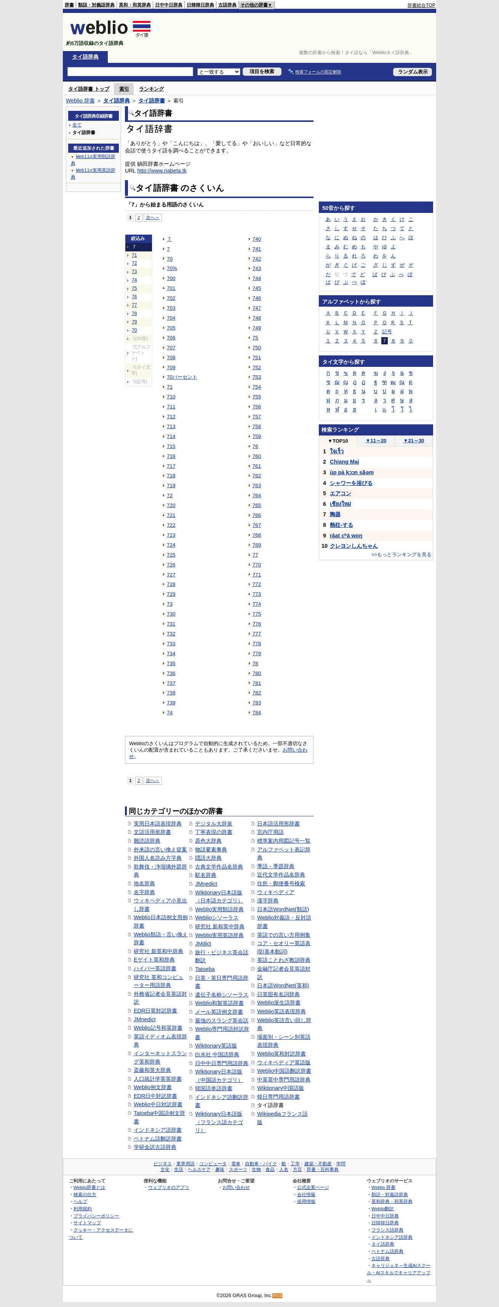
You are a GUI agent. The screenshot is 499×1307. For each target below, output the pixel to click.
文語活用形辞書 (152, 832)
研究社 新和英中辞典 (220, 926)
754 (257, 387)
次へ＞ (153, 217)
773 (257, 594)
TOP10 (338, 441)
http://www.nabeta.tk (162, 171)
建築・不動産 (318, 1163)
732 (171, 634)
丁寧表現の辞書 (213, 832)
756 (257, 407)
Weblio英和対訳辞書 (281, 1054)
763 (257, 485)
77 (134, 305)
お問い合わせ (236, 1187)
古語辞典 (227, 5)
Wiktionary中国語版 (280, 1088)
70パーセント (182, 377)
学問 (340, 1163)
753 (257, 377)
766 (257, 515)
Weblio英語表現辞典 (281, 1011)
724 (171, 545)
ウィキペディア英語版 (283, 1062)
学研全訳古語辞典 (155, 1147)
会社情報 (306, 1194)
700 (171, 278)
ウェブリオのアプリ (168, 1187)
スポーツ (238, 1169)
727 (171, 575)
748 (257, 318)
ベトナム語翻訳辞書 (158, 1139)
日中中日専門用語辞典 (221, 1063)
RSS (277, 1296)
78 (134, 313)
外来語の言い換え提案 (160, 849)
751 (257, 357)
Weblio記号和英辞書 (158, 1028)
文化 (165, 1169)
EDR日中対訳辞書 (155, 1096)
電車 (235, 1163)
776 (257, 624)
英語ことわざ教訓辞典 (283, 960)
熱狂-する (341, 525)
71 (134, 255)
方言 (297, 1169)
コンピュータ (213, 1163)
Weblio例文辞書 (153, 1087)
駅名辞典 (205, 875)
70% (172, 268)
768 (257, 535)
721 (171, 515)
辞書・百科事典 (323, 1169)
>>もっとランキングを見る (401, 554)
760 (257, 456)
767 (257, 525)
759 (257, 436)
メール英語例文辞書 (219, 1012)
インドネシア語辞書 (158, 1130)
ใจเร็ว (337, 451)
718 (171, 475)
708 (171, 357)
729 (171, 594)
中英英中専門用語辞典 (283, 1080)
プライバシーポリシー (96, 1215)
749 (257, 328)
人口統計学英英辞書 (158, 1079)
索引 (124, 89)
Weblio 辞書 (80, 101)
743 (257, 268)
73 (134, 271)
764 (257, 495)
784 (257, 712)
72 (134, 263)
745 (257, 288)
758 (257, 426)
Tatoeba (204, 969)
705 (171, 328)
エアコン (340, 493)
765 (257, 505)
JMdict (203, 944)
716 (171, 456)
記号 (387, 331)
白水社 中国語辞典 (217, 1054)
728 (171, 584)
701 (171, 288)
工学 (295, 1163)
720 (171, 505)
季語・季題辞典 (275, 866)
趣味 (219, 1169)
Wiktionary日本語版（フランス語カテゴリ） (219, 1122)
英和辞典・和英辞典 (392, 1201)
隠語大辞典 (208, 858)
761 (257, 466)
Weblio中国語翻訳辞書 (284, 1071)
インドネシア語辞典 (392, 1237)
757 (257, 416)
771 (257, 575)
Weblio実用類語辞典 (219, 909)
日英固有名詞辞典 (278, 994)
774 (257, 604)
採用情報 (306, 1201)
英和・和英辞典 (135, 5)
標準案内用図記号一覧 (283, 841)
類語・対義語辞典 (96, 5)
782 (257, 693)
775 (257, 614)
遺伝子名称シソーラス (221, 995)
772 (257, 584)
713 (171, 426)
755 (257, 397)
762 (257, 475)
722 (171, 525)
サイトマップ (87, 1222)
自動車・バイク (261, 1163)
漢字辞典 (267, 900)
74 (134, 280)
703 (171, 308)
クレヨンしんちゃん (354, 546)
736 (171, 673)
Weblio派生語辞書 (279, 1003)
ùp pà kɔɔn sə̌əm (352, 472)
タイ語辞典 (85, 57)
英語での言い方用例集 (283, 935)
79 (134, 322)
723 (171, 535)
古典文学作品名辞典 (219, 867)
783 (257, 702)
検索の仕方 (85, 1194)
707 (171, 347)
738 (171, 693)
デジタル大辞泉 (213, 824)
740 (257, 239)
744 (257, 278)
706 (171, 338)
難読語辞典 (147, 841)
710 (171, 397)
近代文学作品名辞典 (281, 875)
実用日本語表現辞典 (158, 824)
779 (257, 653)
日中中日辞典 (168, 5)
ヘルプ (80, 1201)
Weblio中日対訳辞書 (158, 1104)
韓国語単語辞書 (213, 1088)
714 (171, 436)
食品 (270, 1169)
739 (171, 702)
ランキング (151, 89)
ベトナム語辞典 (387, 1251)
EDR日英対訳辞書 (155, 1011)
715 (171, 446)
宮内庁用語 (270, 832)
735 (171, 663)
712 (171, 416)
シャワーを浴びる (351, 483)
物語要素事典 (211, 849)
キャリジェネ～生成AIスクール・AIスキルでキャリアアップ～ (398, 1272)
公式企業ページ (313, 1187)
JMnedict (145, 1019)
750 (257, 347)
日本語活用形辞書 (278, 824)
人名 (283, 1169)
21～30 (413, 440)
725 (171, 555)
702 (171, 298)
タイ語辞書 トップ (88, 89)
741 (257, 249)
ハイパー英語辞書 (155, 968)
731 (171, 624)
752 (257, 367)
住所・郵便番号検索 (281, 883)
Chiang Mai (344, 462)
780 (257, 673)
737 (171, 683)
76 (134, 296)
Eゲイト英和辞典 (154, 960)
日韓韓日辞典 (200, 5)
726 (171, 565)
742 (257, 259)
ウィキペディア (275, 892)
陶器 (335, 514)
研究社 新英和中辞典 (158, 951)
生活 (178, 1169)
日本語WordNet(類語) (283, 909)
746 (257, 298)
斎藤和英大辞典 (152, 1070)
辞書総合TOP (421, 5)
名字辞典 (144, 892)
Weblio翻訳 (382, 1208)
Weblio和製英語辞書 (219, 1003)
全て (77, 125)
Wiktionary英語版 (216, 1046)
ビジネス (163, 1163)
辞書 (69, 5)
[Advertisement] (296, 32)
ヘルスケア (199, 1169)
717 (171, 466)
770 (257, 565)
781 (257, 683)
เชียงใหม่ (340, 504)
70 (134, 330)
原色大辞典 (208, 841)
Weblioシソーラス (216, 918)
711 (171, 407)
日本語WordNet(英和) (283, 985)
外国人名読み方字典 (158, 858)
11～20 (376, 440)
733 (171, 643)
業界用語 (185, 1163)
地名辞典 (144, 883)
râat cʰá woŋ (346, 536)
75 (134, 288)
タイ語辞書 (151, 101)
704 (171, 318)
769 (257, 545)
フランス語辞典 (387, 1229)
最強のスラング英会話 (221, 1020)
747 (257, 308)
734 (171, 653)
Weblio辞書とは (89, 1187)
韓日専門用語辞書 (278, 1097)
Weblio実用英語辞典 (219, 935)
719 (171, 485)
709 (171, 367)
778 (257, 643)
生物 (256, 1169)
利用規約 (83, 1208)
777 (257, 634)
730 (171, 614)
